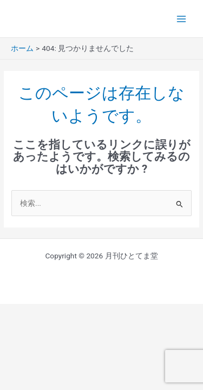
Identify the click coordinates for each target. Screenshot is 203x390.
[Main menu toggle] (182, 19)
